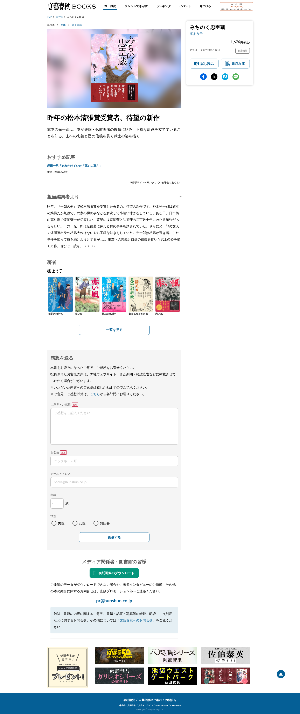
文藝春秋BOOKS (71, 6)
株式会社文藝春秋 (127, 705)
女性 (82, 523)
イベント (185, 6)
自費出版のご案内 (150, 700)
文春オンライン (145, 705)
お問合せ (171, 700)
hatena (225, 76)
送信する (114, 537)
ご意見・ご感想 (60, 404)
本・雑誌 (110, 6)
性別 (53, 516)
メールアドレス (60, 473)
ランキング (163, 6)
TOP (49, 16)
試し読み (207, 64)
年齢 (53, 494)
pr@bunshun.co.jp (114, 600)
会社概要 (129, 700)
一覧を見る (114, 330)
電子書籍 (77, 24)
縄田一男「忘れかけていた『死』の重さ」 (74, 165)
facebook (203, 76)
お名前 (54, 452)
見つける (205, 6)
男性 (61, 523)
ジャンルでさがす (136, 6)
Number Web (161, 705)
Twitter (214, 76)
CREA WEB (175, 705)
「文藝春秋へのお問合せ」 (136, 620)
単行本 (59, 16)
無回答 (105, 523)
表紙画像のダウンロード (116, 573)
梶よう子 (196, 34)
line (235, 76)
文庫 (63, 24)
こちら (95, 394)
